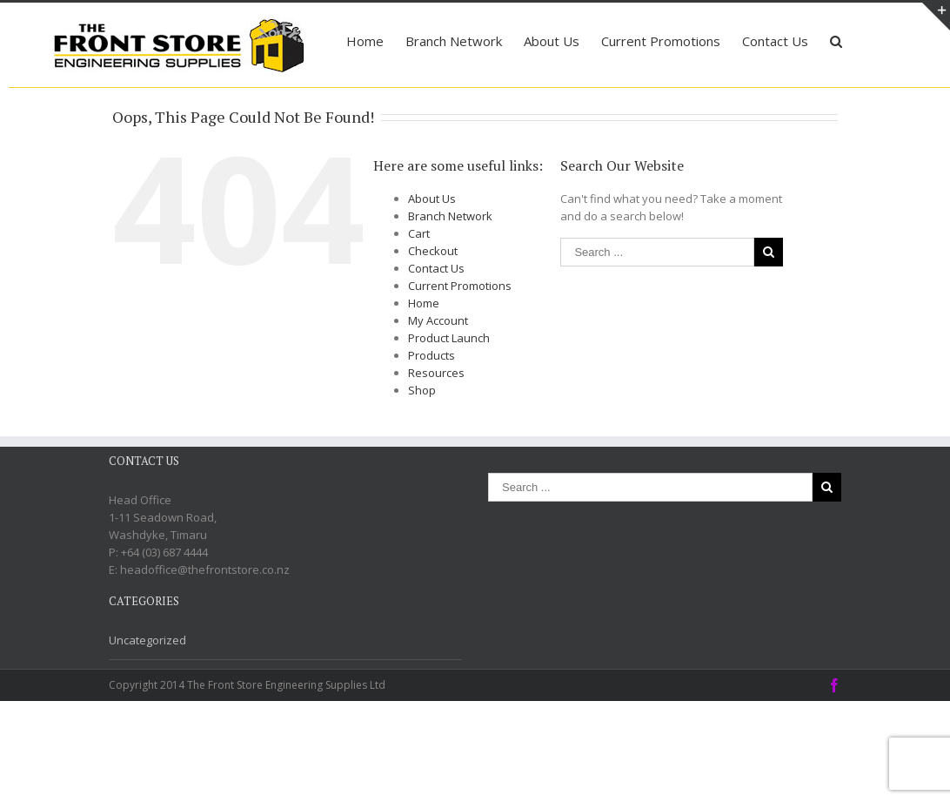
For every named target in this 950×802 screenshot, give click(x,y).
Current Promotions (460, 386)
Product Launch (449, 439)
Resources (436, 474)
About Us (432, 299)
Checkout (433, 352)
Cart (419, 334)
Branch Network (450, 317)
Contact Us (436, 369)
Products (431, 456)
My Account (438, 421)
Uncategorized (147, 741)
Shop (422, 491)
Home (423, 404)
